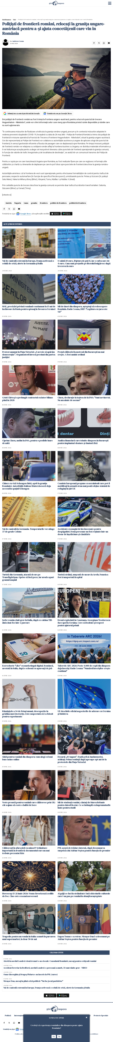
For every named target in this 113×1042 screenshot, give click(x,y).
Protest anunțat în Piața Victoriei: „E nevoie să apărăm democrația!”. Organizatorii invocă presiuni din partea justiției (28, 355)
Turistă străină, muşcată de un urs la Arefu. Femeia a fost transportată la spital (83, 576)
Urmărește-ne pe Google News (59, 113)
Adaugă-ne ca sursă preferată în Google (23, 113)
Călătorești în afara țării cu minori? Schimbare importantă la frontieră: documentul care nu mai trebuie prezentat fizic (25, 851)
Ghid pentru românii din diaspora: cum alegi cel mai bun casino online (27, 758)
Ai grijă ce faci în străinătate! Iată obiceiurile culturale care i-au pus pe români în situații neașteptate (84, 895)
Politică (8, 1015)
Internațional (19, 1015)
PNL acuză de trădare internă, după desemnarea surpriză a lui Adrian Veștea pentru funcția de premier (84, 849)
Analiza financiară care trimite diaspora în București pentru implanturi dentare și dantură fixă (83, 442)
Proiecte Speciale (101, 1015)
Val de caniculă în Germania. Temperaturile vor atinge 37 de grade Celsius (28, 530)
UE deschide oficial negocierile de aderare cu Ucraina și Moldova (84, 712)
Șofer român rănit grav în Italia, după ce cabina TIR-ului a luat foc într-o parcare (27, 621)
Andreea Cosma (18, 41)
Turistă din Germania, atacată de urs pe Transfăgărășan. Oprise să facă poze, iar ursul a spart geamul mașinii (28, 577)
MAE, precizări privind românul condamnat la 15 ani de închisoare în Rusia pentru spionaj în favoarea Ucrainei (28, 307)
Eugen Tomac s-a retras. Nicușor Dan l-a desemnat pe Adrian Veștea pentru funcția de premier (84, 938)
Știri (14, 19)
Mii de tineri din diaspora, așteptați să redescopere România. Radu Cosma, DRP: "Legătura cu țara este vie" (82, 309)
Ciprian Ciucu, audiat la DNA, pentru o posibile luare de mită (27, 442)
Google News (25, 213)
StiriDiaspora (6, 19)
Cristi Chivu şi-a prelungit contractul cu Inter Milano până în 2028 (27, 399)
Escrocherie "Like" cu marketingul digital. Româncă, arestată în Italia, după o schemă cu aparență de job (28, 667)
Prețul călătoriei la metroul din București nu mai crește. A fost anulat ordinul (81, 353)
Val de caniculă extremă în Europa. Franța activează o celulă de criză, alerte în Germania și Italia (28, 262)
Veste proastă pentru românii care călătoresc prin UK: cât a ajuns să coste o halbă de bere (28, 803)
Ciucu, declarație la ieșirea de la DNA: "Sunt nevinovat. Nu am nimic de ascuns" (84, 399)
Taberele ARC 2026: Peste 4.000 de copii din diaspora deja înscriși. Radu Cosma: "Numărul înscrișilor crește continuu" (84, 668)
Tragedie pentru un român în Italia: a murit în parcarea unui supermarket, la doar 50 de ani (28, 938)
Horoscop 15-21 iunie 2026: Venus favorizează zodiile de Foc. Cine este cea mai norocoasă (28, 895)
